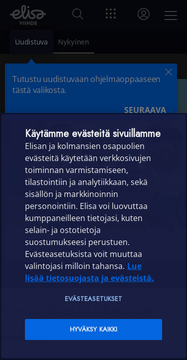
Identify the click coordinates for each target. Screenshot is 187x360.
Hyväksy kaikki (94, 329)
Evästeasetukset (94, 299)
